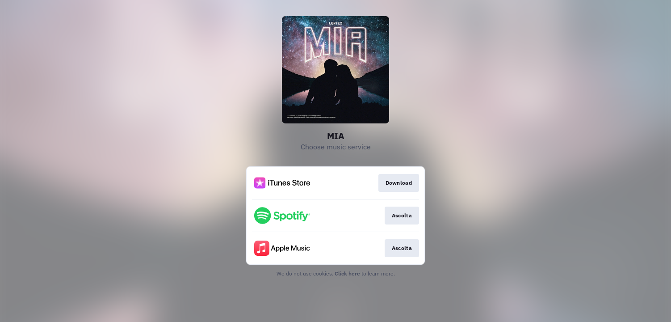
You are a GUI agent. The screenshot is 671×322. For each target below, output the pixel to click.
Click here (347, 273)
